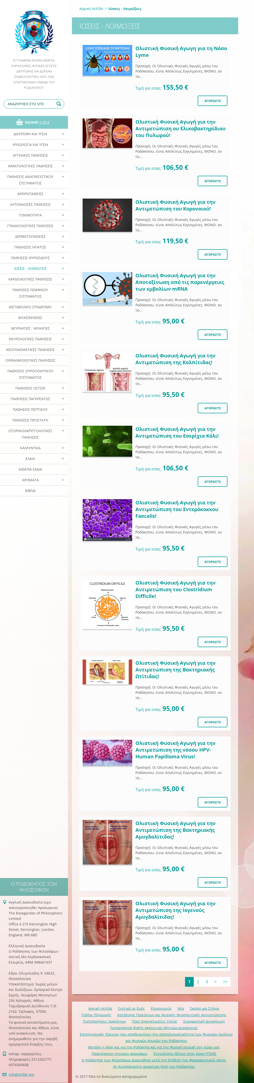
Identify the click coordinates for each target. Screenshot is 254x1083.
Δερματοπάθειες (30, 236)
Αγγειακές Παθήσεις (30, 155)
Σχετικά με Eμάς (131, 1008)
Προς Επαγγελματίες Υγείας (154, 1021)
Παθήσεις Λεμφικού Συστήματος (30, 293)
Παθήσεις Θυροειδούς (30, 257)
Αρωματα (30, 480)
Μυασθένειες (30, 317)
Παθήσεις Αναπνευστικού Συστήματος (30, 179)
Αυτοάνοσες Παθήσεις (30, 204)
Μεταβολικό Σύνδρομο (30, 307)
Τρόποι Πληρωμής (96, 1015)
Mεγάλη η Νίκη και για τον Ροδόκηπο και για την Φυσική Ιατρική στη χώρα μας (154, 1047)
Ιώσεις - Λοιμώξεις (30, 268)
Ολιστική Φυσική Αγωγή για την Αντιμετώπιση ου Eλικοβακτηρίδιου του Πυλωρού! (180, 128)
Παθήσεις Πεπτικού (30, 409)
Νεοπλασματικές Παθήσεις (30, 349)
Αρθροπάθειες (30, 193)
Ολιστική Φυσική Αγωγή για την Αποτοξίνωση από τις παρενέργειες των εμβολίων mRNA (179, 282)
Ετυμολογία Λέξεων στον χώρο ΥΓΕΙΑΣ (185, 1053)
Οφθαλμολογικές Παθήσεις (30, 360)
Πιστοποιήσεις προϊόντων (104, 1021)
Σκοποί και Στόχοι (204, 1008)
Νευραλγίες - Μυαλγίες (30, 328)
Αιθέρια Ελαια (30, 469)
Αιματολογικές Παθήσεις (30, 166)
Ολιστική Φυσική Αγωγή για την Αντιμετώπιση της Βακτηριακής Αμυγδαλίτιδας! (175, 830)
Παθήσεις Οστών (30, 388)
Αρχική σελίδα (91, 8)
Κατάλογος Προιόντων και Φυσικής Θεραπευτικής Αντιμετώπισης (171, 1015)
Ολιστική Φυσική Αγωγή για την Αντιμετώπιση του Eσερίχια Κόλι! (177, 432)
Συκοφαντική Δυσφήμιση (204, 1021)
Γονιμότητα (30, 215)
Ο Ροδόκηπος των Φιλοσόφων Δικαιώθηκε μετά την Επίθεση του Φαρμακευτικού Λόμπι (154, 1060)
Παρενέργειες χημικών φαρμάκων (120, 1053)
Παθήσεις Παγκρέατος (30, 398)
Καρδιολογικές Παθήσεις (30, 279)
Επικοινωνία (161, 1008)
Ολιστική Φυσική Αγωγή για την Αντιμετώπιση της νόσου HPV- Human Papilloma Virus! (175, 750)
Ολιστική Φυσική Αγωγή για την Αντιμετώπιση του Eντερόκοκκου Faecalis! (176, 509)
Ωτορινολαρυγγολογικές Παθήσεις (30, 434)
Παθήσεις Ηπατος (30, 247)
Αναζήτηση (59, 104)
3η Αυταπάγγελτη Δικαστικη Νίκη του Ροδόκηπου (154, 1066)
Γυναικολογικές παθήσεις (30, 225)
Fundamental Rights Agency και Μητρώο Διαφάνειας (154, 1027)
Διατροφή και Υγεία (30, 134)
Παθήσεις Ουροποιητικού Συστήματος (30, 374)
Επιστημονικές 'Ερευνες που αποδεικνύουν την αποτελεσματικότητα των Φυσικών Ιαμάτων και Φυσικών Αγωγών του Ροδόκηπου (156, 1037)
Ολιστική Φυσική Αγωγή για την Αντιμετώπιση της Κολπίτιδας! (175, 359)
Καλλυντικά (30, 448)
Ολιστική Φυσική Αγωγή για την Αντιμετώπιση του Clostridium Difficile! (175, 589)
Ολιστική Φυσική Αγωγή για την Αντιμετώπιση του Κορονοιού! (175, 205)
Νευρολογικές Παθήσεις (30, 339)
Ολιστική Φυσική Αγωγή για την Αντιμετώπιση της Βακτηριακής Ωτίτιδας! (175, 670)
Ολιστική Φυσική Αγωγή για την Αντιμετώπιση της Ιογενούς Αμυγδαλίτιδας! (175, 910)
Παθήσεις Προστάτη (30, 420)
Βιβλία (30, 490)
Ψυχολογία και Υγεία (30, 144)
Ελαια (30, 458)
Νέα (180, 1008)
